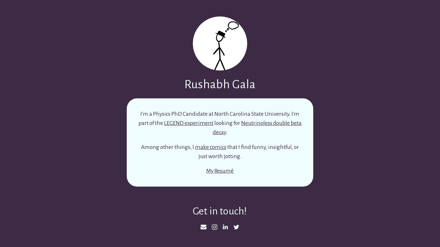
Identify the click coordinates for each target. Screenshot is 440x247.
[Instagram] (214, 227)
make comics (210, 147)
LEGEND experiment (188, 123)
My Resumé (220, 171)
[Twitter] (236, 227)
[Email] (203, 227)
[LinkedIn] (225, 227)
